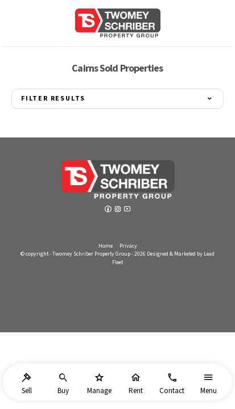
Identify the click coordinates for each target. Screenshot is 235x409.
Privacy (128, 246)
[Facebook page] (109, 210)
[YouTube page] (127, 210)
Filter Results (53, 98)
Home (105, 246)
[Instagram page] (118, 210)
